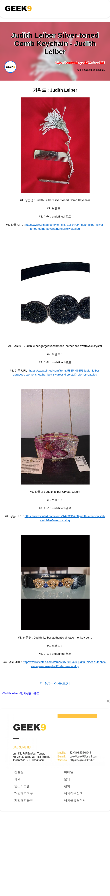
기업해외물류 (23, 800)
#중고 (36, 693)
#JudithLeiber (10, 693)
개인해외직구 (23, 793)
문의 (67, 779)
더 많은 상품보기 (55, 683)
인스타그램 (22, 786)
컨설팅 (19, 772)
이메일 (68, 772)
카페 (17, 779)
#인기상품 (25, 693)
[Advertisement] (55, 849)
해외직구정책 (73, 793)
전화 (67, 786)
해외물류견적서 (75, 800)
